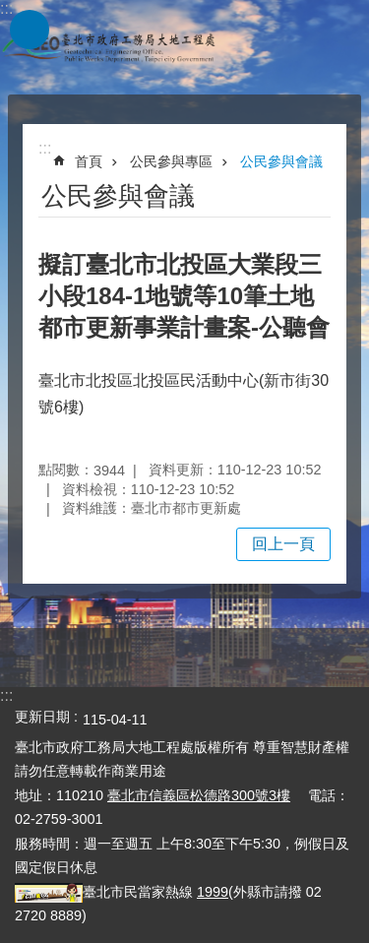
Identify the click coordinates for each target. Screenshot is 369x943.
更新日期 (42, 716)
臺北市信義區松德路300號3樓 (198, 795)
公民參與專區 (171, 161)
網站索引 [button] (29, 29)
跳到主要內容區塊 (10, 10)
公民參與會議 (281, 161)
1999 (212, 892)
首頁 (88, 161)
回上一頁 (283, 543)
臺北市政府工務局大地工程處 (108, 47)
